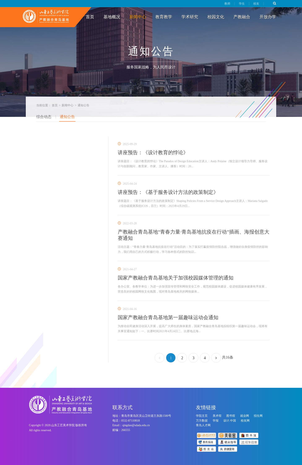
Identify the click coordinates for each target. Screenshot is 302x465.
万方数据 (202, 420)
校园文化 (215, 16)
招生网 (258, 415)
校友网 (245, 420)
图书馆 (230, 415)
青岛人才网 (203, 425)
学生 (242, 3)
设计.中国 (229, 420)
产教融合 (241, 16)
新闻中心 (137, 16)
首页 (90, 16)
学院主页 (202, 415)
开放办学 (267, 16)
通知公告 (67, 118)
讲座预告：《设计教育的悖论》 (155, 152)
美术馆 (217, 415)
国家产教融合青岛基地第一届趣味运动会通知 (170, 317)
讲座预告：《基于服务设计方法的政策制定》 (170, 192)
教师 (227, 3)
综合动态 (43, 118)
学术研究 (189, 16)
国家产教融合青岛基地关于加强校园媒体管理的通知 (177, 278)
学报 (216, 420)
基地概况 (111, 16)
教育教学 (163, 16)
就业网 (244, 415)
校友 (256, 3)
